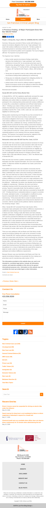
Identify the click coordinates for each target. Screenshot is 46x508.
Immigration (7, 369)
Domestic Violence (9, 373)
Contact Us (23, 483)
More (38, 19)
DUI (4, 360)
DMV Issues (7, 356)
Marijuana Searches (9, 379)
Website (23, 469)
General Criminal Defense (11, 353)
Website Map (23, 478)
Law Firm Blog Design (22, 505)
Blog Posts (23, 487)
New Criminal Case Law (13, 272)
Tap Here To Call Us (23, 5)
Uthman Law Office (27, 501)
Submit (23, 323)
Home (7, 19)
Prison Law (7, 363)
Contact (23, 19)
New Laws (6, 376)
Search (41, 394)
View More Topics (7, 382)
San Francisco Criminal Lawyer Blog (23, 12)
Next (16, 281)
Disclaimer (23, 473)
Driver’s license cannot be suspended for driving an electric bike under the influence (22, 407)
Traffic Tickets (8, 366)
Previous (5, 281)
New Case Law (8, 350)
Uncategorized (8, 347)
